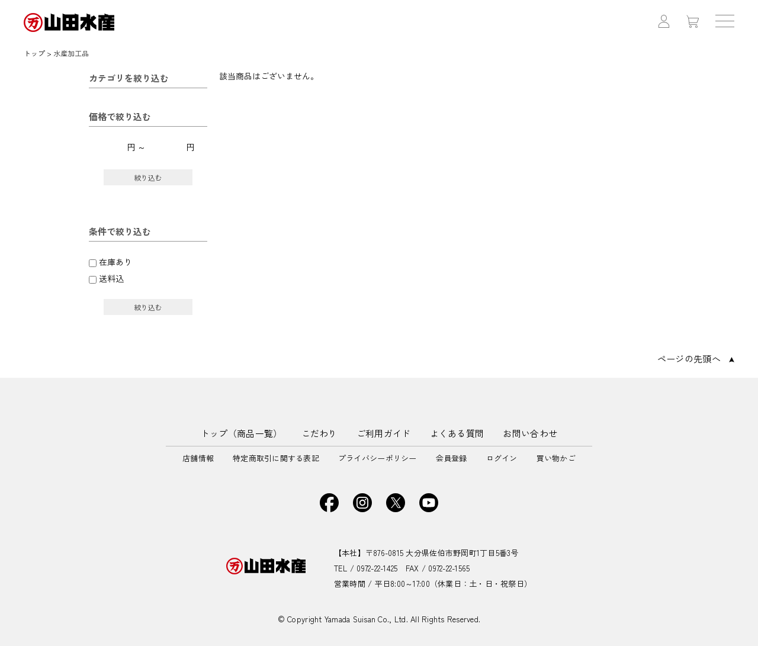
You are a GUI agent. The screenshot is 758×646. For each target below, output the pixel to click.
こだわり (319, 433)
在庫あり (115, 262)
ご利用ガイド (383, 433)
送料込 (111, 278)
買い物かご (556, 458)
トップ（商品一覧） (241, 433)
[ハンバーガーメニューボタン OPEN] (724, 22)
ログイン (502, 458)
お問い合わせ (530, 433)
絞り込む (148, 177)
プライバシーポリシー (377, 458)
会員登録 (451, 458)
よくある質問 (457, 433)
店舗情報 (198, 458)
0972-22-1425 (376, 568)
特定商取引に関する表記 (276, 458)
